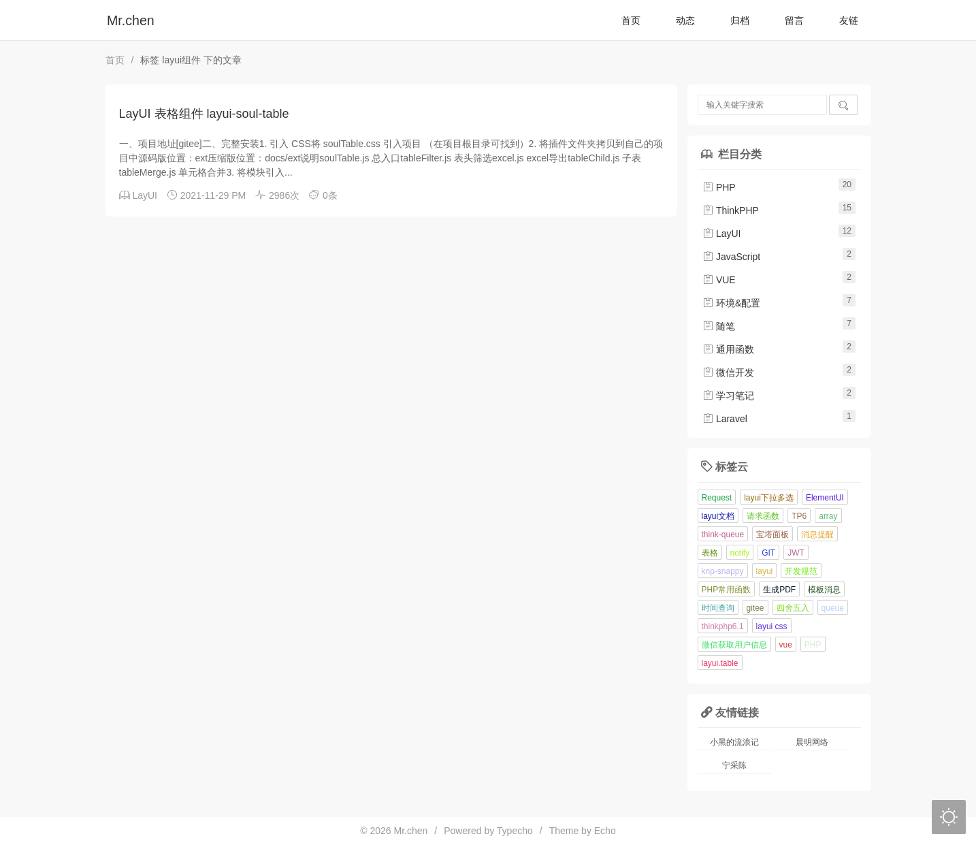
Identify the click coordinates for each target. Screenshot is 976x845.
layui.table (720, 663)
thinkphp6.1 (723, 626)
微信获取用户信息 (734, 645)
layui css (771, 626)
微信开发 (728, 372)
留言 (794, 20)
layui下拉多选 (769, 498)
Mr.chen (130, 20)
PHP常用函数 (726, 589)
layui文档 (718, 516)
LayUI (144, 195)
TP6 (799, 516)
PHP (719, 187)
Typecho (515, 830)
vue (785, 645)
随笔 (718, 326)
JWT (795, 553)
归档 (739, 20)
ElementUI (825, 498)
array (828, 516)
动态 (685, 20)
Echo (605, 830)
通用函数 (728, 349)
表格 (710, 553)
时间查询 (718, 608)
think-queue (723, 534)
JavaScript (731, 256)
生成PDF (779, 589)
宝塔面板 (772, 534)
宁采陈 (734, 765)
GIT (768, 553)
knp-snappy (723, 571)
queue (833, 608)
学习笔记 (728, 395)
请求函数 (763, 516)
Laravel (724, 418)
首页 (630, 20)
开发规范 (801, 571)
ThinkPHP (730, 210)
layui (764, 571)
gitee (755, 608)
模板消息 (824, 589)
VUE (719, 279)
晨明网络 (812, 742)
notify (740, 553)
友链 (848, 20)
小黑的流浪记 (734, 742)
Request (717, 498)
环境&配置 (731, 303)
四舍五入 (793, 608)
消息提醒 (817, 534)
